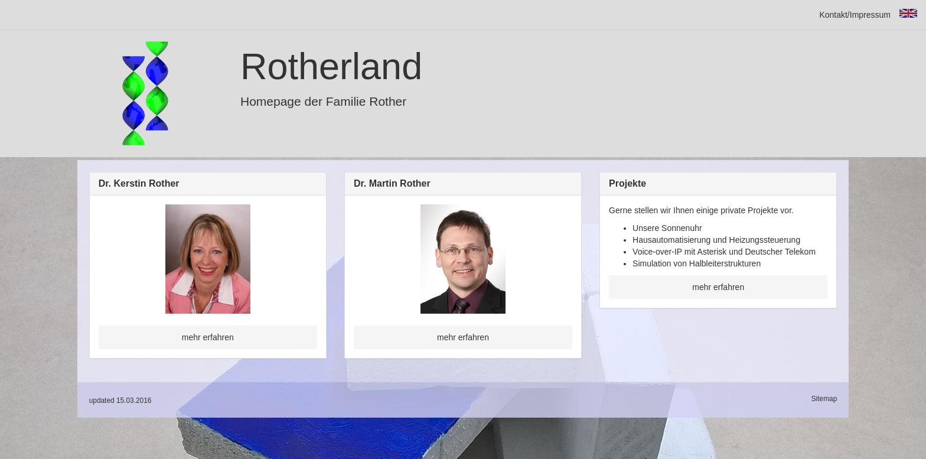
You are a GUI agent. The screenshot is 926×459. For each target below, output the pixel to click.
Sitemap (824, 399)
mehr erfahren (208, 337)
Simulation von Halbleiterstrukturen (696, 263)
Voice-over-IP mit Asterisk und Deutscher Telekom (724, 251)
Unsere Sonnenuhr (667, 228)
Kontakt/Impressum (855, 14)
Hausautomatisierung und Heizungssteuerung (716, 240)
